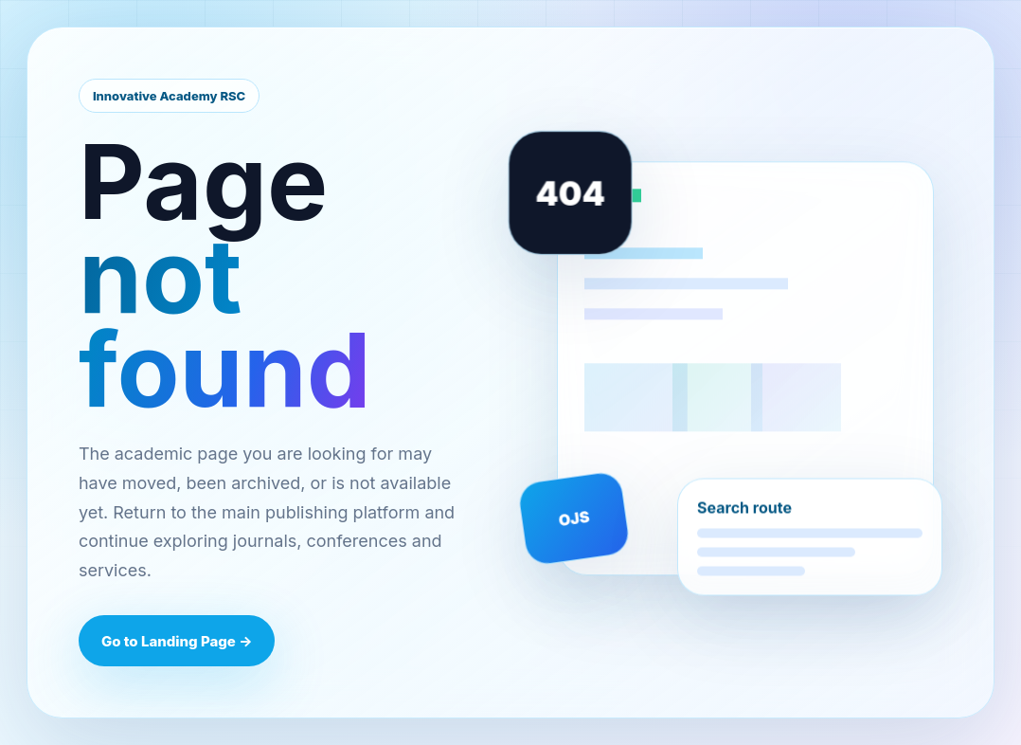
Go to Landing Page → (177, 641)
